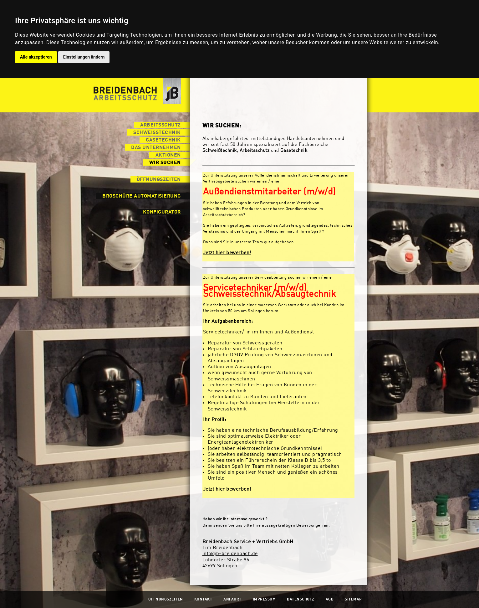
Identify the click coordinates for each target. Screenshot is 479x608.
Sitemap (353, 599)
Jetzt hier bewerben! (227, 252)
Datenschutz (300, 599)
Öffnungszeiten (159, 179)
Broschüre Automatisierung (141, 196)
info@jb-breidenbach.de (230, 553)
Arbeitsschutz (160, 125)
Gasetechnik (163, 140)
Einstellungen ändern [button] (84, 56)
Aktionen (168, 155)
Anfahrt (232, 599)
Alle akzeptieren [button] (36, 56)
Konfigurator (162, 212)
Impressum (264, 599)
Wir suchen (165, 162)
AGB (330, 599)
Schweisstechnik (157, 132)
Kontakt (203, 599)
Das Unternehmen (156, 147)
